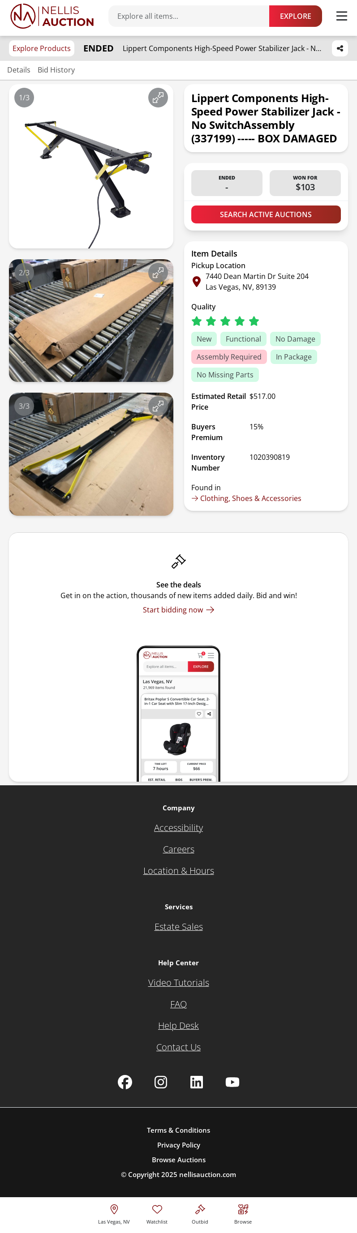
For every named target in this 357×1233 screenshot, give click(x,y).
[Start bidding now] (179, 609)
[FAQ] (178, 1004)
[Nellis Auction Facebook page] (125, 1082)
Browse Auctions (179, 1159)
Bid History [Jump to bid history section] (56, 70)
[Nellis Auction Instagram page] (161, 1082)
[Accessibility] (178, 828)
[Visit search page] (243, 1213)
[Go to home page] (52, 16)
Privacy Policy (178, 1144)
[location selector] (114, 1213)
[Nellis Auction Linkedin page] (196, 1082)
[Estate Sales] (179, 926)
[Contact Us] (178, 1047)
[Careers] (178, 849)
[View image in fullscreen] (158, 97)
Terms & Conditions (178, 1130)
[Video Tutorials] (178, 982)
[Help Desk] (178, 1025)
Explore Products (42, 48)
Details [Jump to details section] (18, 70)
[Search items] (193, 16)
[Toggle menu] (341, 16)
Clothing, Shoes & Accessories (246, 498)
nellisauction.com (207, 1174)
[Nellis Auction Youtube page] (232, 1082)
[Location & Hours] (178, 871)
